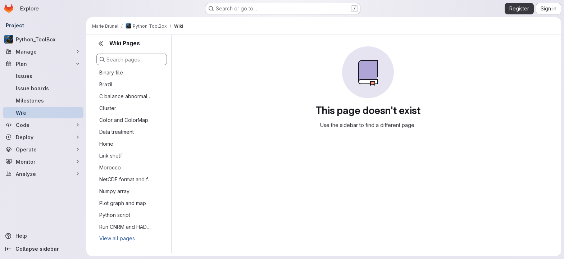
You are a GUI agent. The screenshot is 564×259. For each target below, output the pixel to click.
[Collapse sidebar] (43, 249)
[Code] (43, 125)
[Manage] (43, 51)
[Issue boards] (43, 88)
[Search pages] (131, 59)
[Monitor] (43, 161)
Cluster (107, 108)
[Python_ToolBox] (43, 39)
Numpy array (114, 191)
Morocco (110, 167)
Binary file (111, 72)
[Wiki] (43, 112)
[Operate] (43, 149)
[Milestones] (43, 100)
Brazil (106, 84)
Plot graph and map (122, 203)
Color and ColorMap (123, 120)
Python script (114, 215)
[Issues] (43, 76)
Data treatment (116, 132)
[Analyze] (43, 174)
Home (106, 144)
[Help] (43, 236)
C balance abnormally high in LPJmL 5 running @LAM (126, 96)
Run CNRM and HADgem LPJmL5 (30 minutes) (126, 227)
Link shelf (110, 156)
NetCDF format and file (126, 179)
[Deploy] (43, 137)
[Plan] (43, 63)
